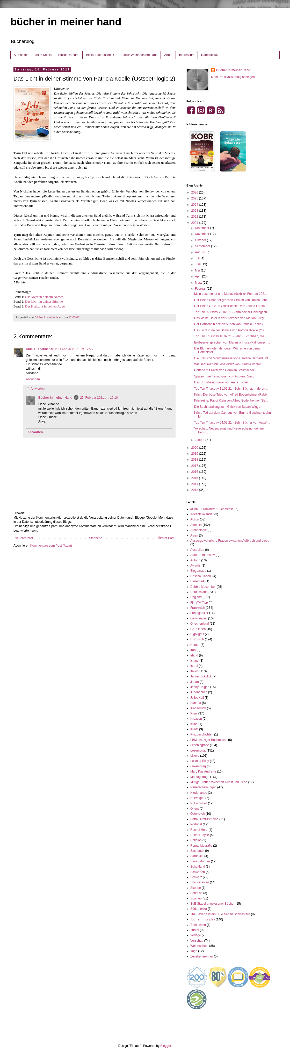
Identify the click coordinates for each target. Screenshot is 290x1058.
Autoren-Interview (202, 555)
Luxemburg (198, 766)
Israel (194, 666)
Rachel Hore (199, 830)
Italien (194, 671)
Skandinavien (199, 882)
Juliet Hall (197, 697)
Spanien (196, 898)
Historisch (197, 639)
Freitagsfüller (199, 613)
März (199, 282)
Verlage (195, 935)
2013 (195, 490)
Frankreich (197, 608)
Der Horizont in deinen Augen (46, 306)
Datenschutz (210, 55)
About (168, 55)
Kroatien (196, 718)
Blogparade (198, 571)
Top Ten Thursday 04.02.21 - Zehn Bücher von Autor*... (232, 422)
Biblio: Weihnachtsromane (139, 55)
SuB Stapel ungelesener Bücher (212, 903)
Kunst (194, 729)
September (203, 246)
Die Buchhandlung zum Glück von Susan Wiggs (227, 407)
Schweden (197, 872)
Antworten (33, 379)
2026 (195, 192)
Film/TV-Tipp (199, 602)
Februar (201, 288)
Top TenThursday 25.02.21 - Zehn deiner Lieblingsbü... (232, 312)
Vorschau (196, 940)
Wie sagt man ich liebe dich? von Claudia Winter (227, 364)
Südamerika (198, 909)
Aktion (194, 519)
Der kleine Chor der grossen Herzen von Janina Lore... (232, 300)
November (202, 234)
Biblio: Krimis (43, 55)
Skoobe (195, 888)
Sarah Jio (197, 856)
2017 (195, 466)
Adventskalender (201, 514)
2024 (195, 204)
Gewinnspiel (198, 618)
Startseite (20, 55)
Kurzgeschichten (201, 734)
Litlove (194, 755)
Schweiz (196, 877)
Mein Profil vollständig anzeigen (233, 77)
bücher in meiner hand (65, 21)
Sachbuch (197, 851)
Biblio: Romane (68, 55)
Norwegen (197, 798)
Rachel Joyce (199, 835)
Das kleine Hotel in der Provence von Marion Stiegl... (230, 318)
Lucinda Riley (199, 761)
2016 (195, 472)
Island (194, 660)
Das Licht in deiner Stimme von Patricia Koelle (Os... (230, 330)
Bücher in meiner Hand (55, 397)
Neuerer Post (24, 538)
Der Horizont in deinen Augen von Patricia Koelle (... (230, 324)
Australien (197, 550)
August (200, 252)
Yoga (193, 951)
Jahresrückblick (201, 676)
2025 (195, 198)
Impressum (186, 55)
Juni (198, 264)
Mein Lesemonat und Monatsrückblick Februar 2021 (230, 294)
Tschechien (198, 925)
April (198, 276)
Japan (194, 682)
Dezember (202, 228)
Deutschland (199, 592)
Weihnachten (199, 946)
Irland (194, 655)
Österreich (197, 814)
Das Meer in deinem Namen (44, 297)
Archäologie (198, 530)
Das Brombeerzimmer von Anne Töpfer (221, 382)
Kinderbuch (198, 708)
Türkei (194, 930)
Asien (194, 535)
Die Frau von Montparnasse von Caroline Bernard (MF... (232, 358)
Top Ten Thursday (202, 919)
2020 (195, 447)
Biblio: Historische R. (100, 55)
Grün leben (198, 629)
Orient (194, 808)
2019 (195, 453)
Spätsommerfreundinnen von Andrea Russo (224, 376)
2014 (195, 484)
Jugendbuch (198, 692)
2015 (195, 478)
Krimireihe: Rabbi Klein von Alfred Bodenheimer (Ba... (231, 400)
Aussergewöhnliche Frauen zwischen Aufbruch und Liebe (229, 540)
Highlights (197, 634)
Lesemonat (198, 750)
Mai (198, 270)
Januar (200, 440)
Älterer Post (166, 538)
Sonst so (196, 893)
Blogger (165, 1046)
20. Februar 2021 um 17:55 (73, 349)
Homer (195, 645)
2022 (195, 216)
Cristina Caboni (201, 576)
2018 (195, 459)
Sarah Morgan (200, 861)
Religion (195, 840)
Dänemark (197, 581)
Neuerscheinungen (203, 787)
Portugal (196, 824)
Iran (193, 650)
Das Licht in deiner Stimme (44, 301)
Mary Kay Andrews (203, 771)
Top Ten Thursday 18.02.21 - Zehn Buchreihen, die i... (231, 336)
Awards (195, 565)
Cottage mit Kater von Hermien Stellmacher (224, 370)
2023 (195, 210)
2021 (195, 223)
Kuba (194, 724)
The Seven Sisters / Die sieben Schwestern (220, 914)
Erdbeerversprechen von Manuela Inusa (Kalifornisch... (232, 342)
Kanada (195, 703)
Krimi (193, 713)
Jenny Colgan (199, 687)
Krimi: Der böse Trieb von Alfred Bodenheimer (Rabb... (231, 394)
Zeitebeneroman (201, 956)
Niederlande (198, 793)
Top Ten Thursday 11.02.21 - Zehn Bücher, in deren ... (231, 388)
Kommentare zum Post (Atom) (51, 545)
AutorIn (195, 560)
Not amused (198, 803)
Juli (197, 258)
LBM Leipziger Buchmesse (208, 740)
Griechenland (199, 623)
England (196, 597)
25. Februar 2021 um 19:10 (99, 397)
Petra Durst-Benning (204, 819)
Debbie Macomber (203, 587)
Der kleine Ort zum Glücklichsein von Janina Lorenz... (231, 306)
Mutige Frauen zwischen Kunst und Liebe (218, 782)
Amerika (196, 525)
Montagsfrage (199, 777)
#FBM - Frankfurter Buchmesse (212, 509)
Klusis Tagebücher (39, 349)
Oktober (201, 240)
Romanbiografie (201, 845)
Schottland (197, 866)
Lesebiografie (199, 745)
